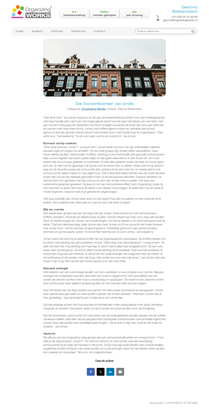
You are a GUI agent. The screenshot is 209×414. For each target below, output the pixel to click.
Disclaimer (156, 403)
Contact (100, 31)
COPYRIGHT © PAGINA (182, 403)
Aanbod (37, 31)
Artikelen (78, 31)
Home (20, 31)
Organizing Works (93, 109)
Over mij (57, 31)
